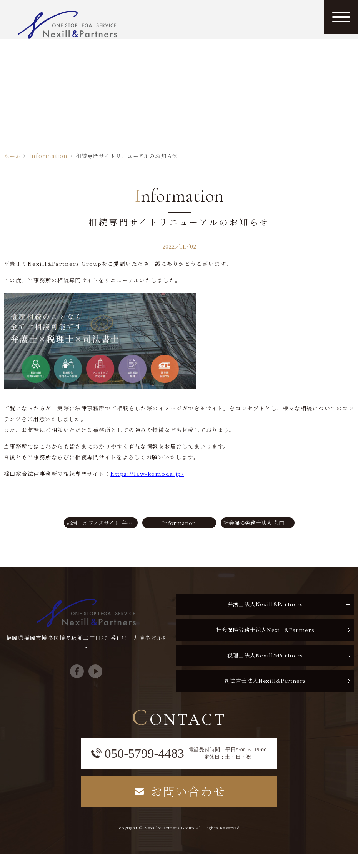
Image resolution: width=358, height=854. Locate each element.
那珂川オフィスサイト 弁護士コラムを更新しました (102, 523)
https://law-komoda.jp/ (147, 473)
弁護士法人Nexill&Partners (265, 604)
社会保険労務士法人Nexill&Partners (265, 630)
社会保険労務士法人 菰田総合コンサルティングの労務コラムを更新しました (259, 523)
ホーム (12, 156)
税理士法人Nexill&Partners (265, 655)
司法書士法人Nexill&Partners (265, 680)
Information (48, 156)
